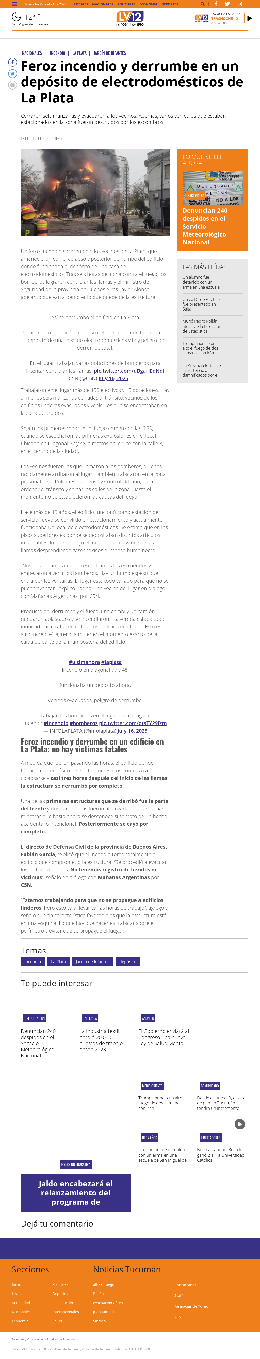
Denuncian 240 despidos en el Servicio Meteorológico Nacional (205, 226)
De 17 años (149, 1138)
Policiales (126, 4)
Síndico (99, 1321)
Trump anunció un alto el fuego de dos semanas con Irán (200, 348)
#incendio (56, 723)
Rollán (98, 1293)
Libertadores (210, 1138)
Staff (178, 1295)
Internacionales (66, 1311)
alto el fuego (103, 1284)
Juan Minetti (103, 1311)
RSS (177, 1316)
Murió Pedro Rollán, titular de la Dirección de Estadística (202, 326)
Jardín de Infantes (92, 961)
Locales (81, 4)
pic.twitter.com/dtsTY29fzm (133, 723)
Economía (148, 4)
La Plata (58, 961)
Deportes (169, 4)
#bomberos (84, 723)
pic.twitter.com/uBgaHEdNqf (129, 370)
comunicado (210, 1086)
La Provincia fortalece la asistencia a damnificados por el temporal (202, 373)
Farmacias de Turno (191, 1306)
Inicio (16, 1284)
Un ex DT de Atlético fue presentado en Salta (201, 304)
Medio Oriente (152, 1086)
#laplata (111, 662)
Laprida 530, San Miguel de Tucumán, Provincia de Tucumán (71, 1349)
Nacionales (102, 4)
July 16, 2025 (113, 378)
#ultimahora (84, 662)
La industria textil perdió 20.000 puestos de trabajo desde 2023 (101, 1040)
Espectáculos (64, 1302)
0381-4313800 (139, 1349)
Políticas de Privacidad (61, 1339)
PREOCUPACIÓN (35, 1018)
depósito (127, 961)
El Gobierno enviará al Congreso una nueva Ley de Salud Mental (163, 1037)
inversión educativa (75, 1164)
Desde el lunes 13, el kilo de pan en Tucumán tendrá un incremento (220, 1103)
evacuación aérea (108, 1302)
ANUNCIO (148, 1018)
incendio (33, 961)
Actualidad (21, 1302)
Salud (57, 1321)
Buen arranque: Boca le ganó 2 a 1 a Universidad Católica (221, 1155)
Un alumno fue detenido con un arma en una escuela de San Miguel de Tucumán (201, 287)
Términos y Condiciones (27, 1339)
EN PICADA (90, 1018)
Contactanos (185, 1284)
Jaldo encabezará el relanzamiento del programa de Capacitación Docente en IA (76, 1201)
